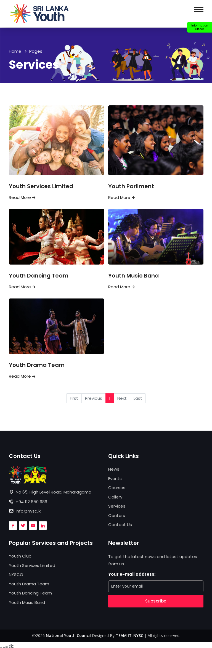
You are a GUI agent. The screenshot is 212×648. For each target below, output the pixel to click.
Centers (116, 515)
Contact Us (120, 524)
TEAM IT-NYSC (129, 635)
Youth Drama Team (37, 365)
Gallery (115, 497)
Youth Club (20, 556)
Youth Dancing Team (38, 275)
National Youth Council (68, 635)
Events (115, 478)
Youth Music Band (133, 275)
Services (116, 506)
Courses (116, 487)
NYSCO (16, 574)
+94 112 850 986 (31, 502)
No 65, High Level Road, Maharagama (53, 492)
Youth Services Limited (41, 186)
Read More (22, 197)
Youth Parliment (131, 186)
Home (15, 51)
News (113, 469)
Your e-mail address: (131, 574)
